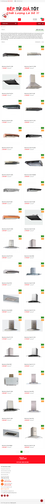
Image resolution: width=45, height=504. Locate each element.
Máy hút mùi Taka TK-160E (29, 93)
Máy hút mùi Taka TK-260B (29, 201)
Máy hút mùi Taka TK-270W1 (7, 228)
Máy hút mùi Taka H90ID (29, 256)
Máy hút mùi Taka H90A (29, 391)
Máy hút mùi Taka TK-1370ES (30, 66)
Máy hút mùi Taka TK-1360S (7, 174)
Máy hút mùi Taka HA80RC (7, 445)
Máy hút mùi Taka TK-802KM (30, 174)
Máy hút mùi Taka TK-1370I (7, 147)
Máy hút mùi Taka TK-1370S (29, 120)
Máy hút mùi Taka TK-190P (29, 283)
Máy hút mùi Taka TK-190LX (7, 391)
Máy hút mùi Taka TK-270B (7, 120)
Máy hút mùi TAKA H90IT (7, 364)
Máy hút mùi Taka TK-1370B (7, 66)
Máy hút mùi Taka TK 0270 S (7, 93)
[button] (38, 19)
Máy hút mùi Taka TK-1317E (7, 337)
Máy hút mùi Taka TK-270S (29, 228)
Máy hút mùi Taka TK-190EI (7, 418)
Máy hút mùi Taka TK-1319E (29, 337)
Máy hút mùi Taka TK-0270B (29, 147)
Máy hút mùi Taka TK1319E (7, 256)
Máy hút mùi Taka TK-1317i (29, 364)
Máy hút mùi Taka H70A (29, 418)
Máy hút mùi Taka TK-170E (29, 445)
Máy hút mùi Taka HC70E (7, 283)
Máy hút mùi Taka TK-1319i (29, 310)
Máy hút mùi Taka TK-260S (7, 201)
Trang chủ (3, 26)
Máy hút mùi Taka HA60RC (7, 310)
